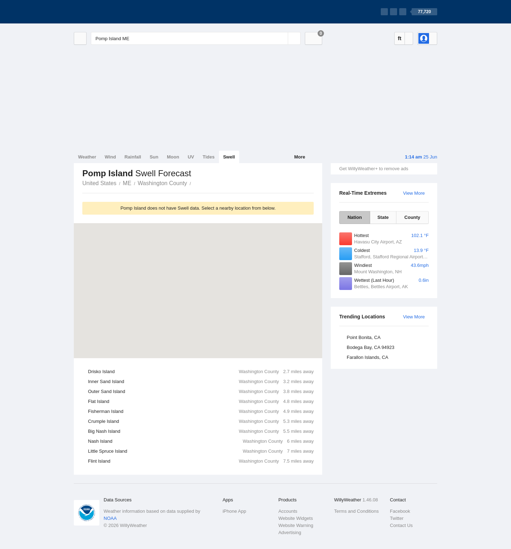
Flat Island (201, 401)
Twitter (396, 518)
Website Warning (295, 525)
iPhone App (234, 511)
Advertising (289, 532)
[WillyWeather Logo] (107, 11)
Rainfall (133, 157)
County (413, 217)
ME (127, 183)
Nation (354, 217)
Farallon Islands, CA (367, 357)
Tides (209, 157)
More (299, 157)
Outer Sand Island (201, 391)
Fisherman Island (201, 411)
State (383, 217)
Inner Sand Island (201, 381)
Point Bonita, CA (363, 337)
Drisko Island (201, 371)
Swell (229, 157)
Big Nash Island (201, 431)
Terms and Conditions (356, 511)
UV (191, 157)
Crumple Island (201, 421)
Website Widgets (295, 518)
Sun (154, 157)
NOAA (110, 518)
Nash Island (201, 441)
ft (399, 38)
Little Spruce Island (201, 451)
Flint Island (201, 461)
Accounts (287, 511)
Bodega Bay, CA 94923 (370, 347)
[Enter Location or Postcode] (196, 38)
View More (414, 193)
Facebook (400, 511)
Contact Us (401, 525)
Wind (110, 157)
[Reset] (282, 38)
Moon (173, 157)
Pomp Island (194, 182)
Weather (87, 157)
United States (99, 183)
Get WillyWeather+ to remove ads (373, 168)
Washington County (162, 183)
